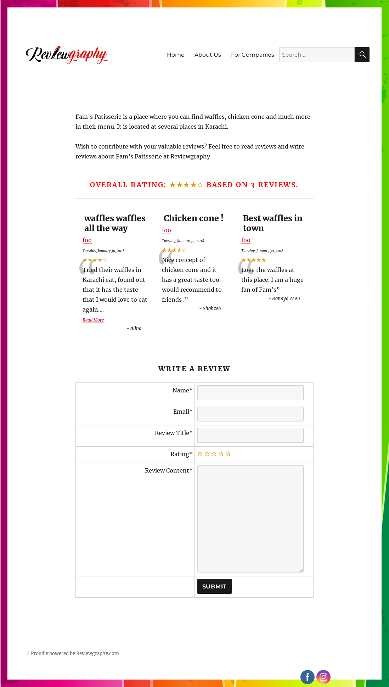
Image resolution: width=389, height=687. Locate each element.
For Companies (252, 54)
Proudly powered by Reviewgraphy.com (75, 653)
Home (176, 54)
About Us (207, 54)
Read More (93, 320)
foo (87, 240)
